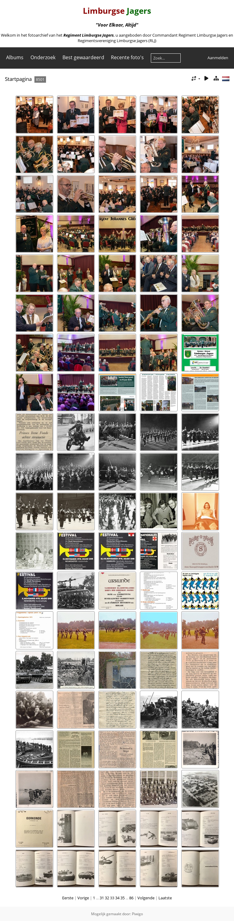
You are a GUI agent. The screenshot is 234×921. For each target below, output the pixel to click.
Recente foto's (127, 57)
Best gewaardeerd (83, 57)
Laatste (165, 898)
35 (122, 898)
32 (107, 898)
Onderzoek (42, 57)
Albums (14, 57)
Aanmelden (217, 57)
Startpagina (18, 78)
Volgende (145, 898)
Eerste (67, 898)
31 (102, 898)
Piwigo (137, 913)
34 (117, 898)
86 (131, 898)
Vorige (83, 898)
